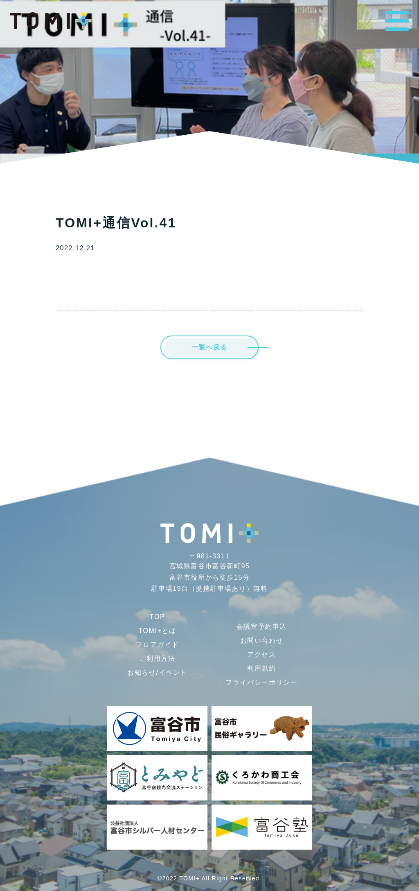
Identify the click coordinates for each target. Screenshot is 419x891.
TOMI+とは (157, 630)
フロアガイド (157, 644)
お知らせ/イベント (157, 672)
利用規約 (261, 668)
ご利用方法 (158, 658)
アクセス (261, 654)
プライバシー (261, 682)
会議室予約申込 (262, 626)
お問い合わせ (262, 640)
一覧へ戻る (209, 347)
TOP (157, 616)
